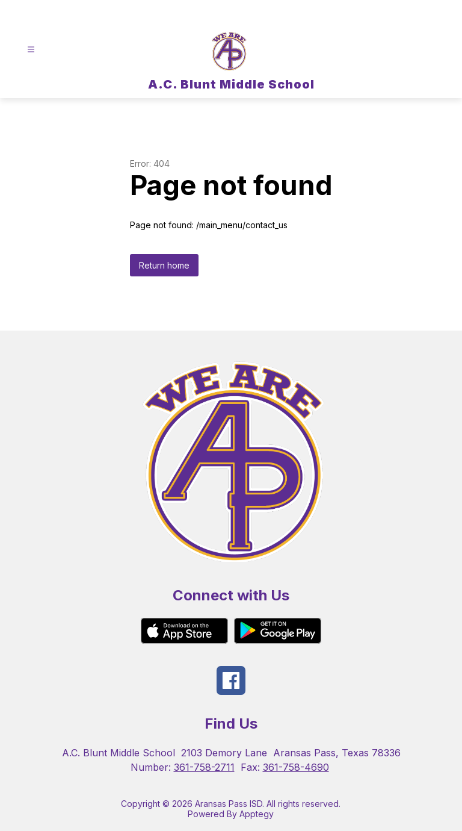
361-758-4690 (296, 767)
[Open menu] (31, 50)
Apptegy (256, 814)
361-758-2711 (204, 767)
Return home (164, 265)
